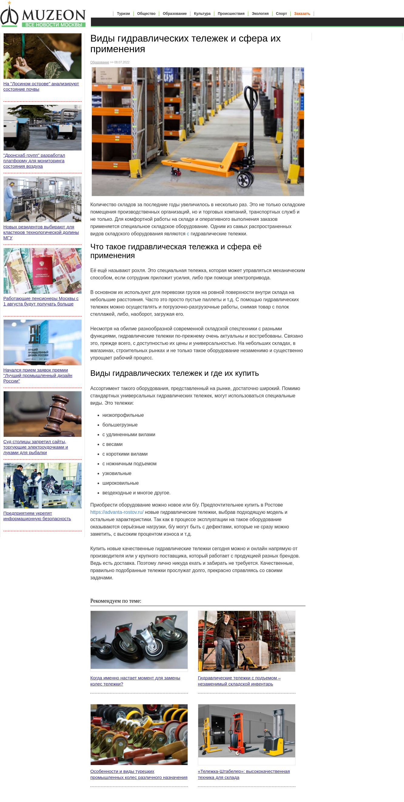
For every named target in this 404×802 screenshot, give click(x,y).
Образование (175, 14)
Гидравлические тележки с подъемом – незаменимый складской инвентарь (239, 680)
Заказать (302, 14)
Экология (260, 14)
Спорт (281, 14)
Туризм (123, 14)
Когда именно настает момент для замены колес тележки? (135, 680)
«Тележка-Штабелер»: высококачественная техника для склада (244, 774)
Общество (146, 14)
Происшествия (231, 14)
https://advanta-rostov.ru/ (117, 512)
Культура (202, 14)
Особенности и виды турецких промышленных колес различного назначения (139, 774)
